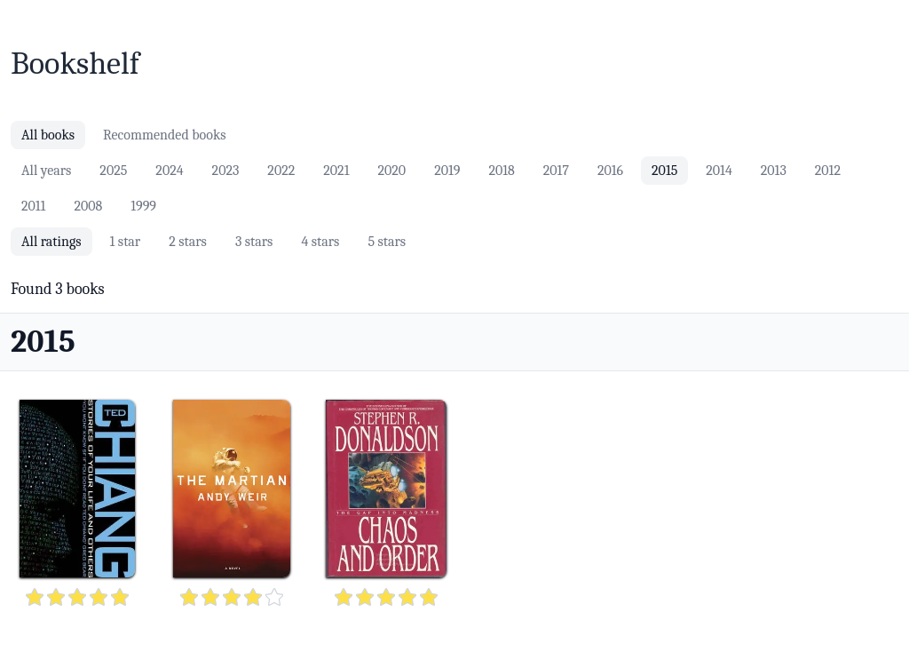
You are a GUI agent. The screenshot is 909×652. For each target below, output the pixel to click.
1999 (143, 206)
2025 (113, 171)
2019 (447, 171)
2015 (664, 171)
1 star (125, 242)
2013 (773, 171)
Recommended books (164, 135)
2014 (719, 171)
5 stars (387, 242)
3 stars (254, 242)
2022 (281, 171)
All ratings (51, 242)
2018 (501, 171)
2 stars (188, 242)
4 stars (320, 242)
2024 (169, 171)
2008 (88, 206)
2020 (391, 171)
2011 (33, 206)
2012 (828, 171)
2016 (610, 171)
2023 (226, 171)
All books (48, 135)
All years (46, 171)
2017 (556, 171)
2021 (336, 171)
